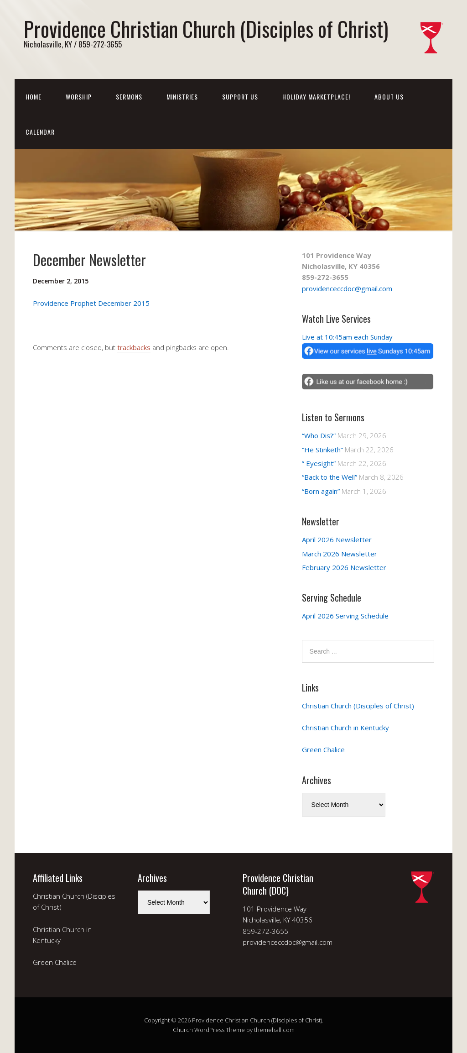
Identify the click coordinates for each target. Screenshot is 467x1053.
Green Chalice (323, 749)
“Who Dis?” (319, 435)
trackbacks (133, 347)
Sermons (129, 96)
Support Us (240, 96)
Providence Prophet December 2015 (91, 303)
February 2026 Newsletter (344, 567)
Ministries (182, 96)
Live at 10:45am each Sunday (347, 336)
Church (183, 1030)
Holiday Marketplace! (316, 96)
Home (34, 96)
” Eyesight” (319, 463)
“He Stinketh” (322, 449)
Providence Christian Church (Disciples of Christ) (206, 28)
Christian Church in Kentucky (345, 727)
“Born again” (321, 491)
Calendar (40, 131)
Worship (79, 96)
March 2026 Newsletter (339, 553)
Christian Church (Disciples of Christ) (358, 705)
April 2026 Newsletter (337, 539)
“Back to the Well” (329, 477)
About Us (389, 96)
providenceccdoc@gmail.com (347, 288)
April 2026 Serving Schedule (345, 615)
